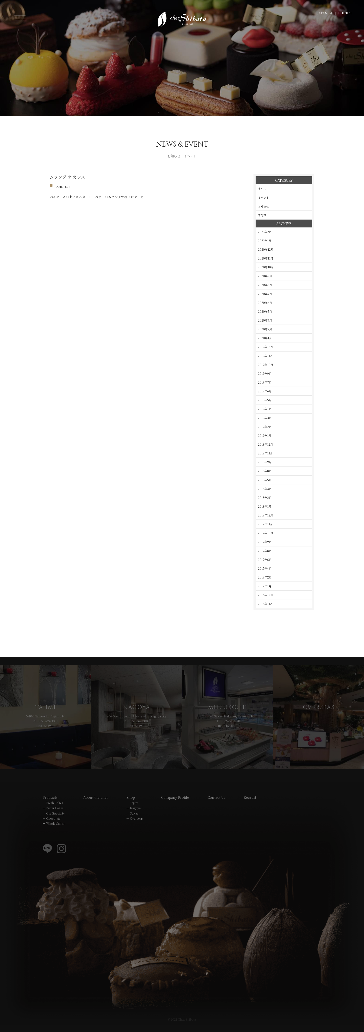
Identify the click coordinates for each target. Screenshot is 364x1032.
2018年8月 (265, 471)
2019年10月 (265, 365)
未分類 (262, 215)
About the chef (95, 804)
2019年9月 (265, 373)
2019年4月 (265, 409)
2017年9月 (265, 542)
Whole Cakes (55, 831)
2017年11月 (265, 524)
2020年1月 (265, 338)
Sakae (134, 820)
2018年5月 (265, 480)
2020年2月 (265, 329)
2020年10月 (266, 267)
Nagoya (135, 815)
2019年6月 (265, 391)
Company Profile (175, 804)
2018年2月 (265, 498)
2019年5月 (265, 400)
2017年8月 (265, 551)
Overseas (136, 826)
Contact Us (216, 804)
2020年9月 (265, 276)
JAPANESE (325, 13)
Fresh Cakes (54, 810)
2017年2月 (265, 577)
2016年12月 (265, 595)
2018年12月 (265, 444)
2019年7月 (265, 382)
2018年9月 (265, 462)
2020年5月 (265, 311)
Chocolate (53, 826)
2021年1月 (264, 241)
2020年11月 (265, 258)
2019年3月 (265, 418)
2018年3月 (265, 489)
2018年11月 (265, 453)
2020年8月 (265, 285)
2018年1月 (264, 506)
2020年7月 (265, 294)
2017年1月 (264, 586)
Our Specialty (55, 820)
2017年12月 (265, 515)
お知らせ (263, 206)
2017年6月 (265, 560)
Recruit (250, 804)
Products (50, 804)
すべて (262, 189)
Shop (131, 804)
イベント (263, 197)
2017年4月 (265, 568)
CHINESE (345, 13)
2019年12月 (265, 347)
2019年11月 (265, 356)
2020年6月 (265, 303)
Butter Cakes (54, 815)
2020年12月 (265, 249)
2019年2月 (265, 427)
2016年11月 (265, 604)
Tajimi (134, 810)
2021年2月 (265, 232)
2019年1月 (264, 435)
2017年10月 (265, 533)
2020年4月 (265, 320)
